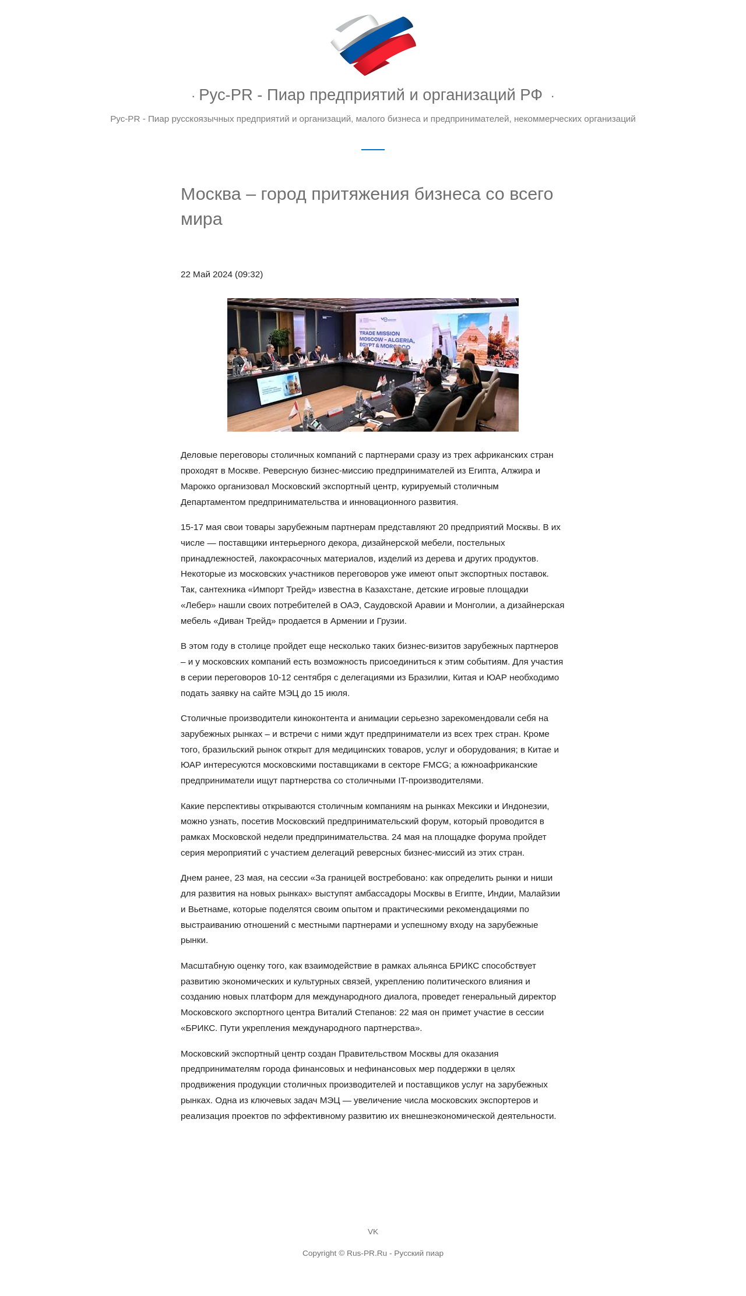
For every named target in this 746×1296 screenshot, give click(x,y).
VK (373, 1231)
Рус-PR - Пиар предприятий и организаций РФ (371, 95)
